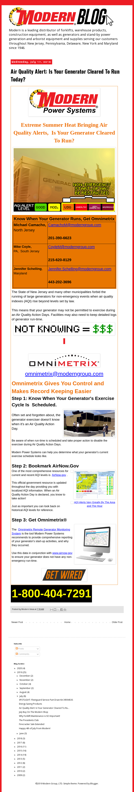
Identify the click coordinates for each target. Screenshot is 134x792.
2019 (20, 672)
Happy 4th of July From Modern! (34, 728)
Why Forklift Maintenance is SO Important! (39, 716)
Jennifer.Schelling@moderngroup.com (79, 269)
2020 (20, 668)
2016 (20, 746)
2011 (20, 767)
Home (67, 622)
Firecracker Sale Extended (31, 724)
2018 (20, 738)
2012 (20, 763)
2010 (20, 771)
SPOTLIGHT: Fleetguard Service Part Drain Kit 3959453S (46, 699)
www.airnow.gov (62, 553)
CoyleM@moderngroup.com (71, 247)
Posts (20, 648)
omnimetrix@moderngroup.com (64, 374)
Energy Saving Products (30, 703)
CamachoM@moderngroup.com (74, 225)
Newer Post (17, 622)
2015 (20, 750)
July (21, 696)
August (23, 692)
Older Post (117, 622)
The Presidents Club (29, 720)
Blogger (94, 783)
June (22, 733)
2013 (20, 758)
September (25, 688)
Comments (22, 654)
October (24, 683)
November (25, 679)
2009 (20, 775)
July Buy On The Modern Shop (33, 712)
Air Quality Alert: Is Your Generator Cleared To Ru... (44, 708)
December (25, 675)
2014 (20, 754)
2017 (20, 742)
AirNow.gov (59, 475)
